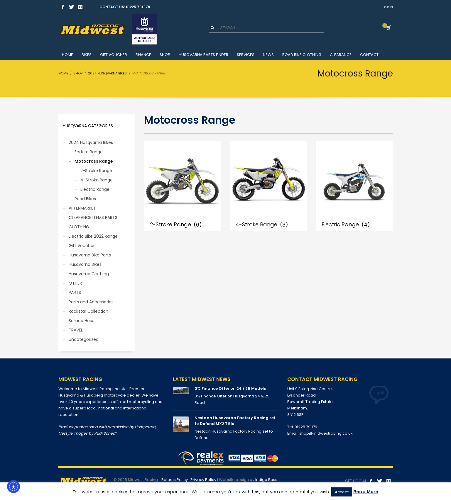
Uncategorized (84, 339)
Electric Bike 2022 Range (93, 236)
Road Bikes (85, 199)
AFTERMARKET (82, 208)
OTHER (75, 283)
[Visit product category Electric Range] (354, 186)
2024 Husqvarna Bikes (91, 142)
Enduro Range (89, 152)
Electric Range (94, 189)
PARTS (75, 292)
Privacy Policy (203, 479)
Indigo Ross (266, 479)
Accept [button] (342, 492)
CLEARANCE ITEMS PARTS (93, 217)
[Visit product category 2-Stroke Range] (182, 186)
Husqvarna (145, 427)
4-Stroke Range (96, 180)
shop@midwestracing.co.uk (326, 433)
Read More (365, 492)
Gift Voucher (82, 246)
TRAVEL (76, 330)
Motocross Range (94, 161)
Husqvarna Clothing (89, 274)
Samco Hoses (83, 321)
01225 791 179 (138, 6)
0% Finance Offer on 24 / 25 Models (230, 388)
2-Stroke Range (96, 171)
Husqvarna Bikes (85, 264)
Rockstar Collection (88, 311)
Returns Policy (174, 479)
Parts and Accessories (91, 302)
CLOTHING (79, 227)
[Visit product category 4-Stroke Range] (268, 186)
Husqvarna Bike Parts (90, 255)
